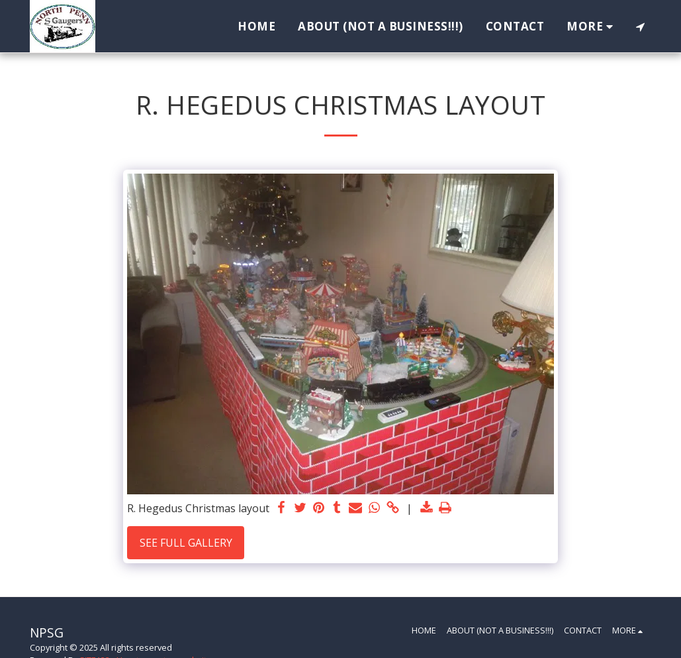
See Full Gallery (186, 542)
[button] (640, 26)
